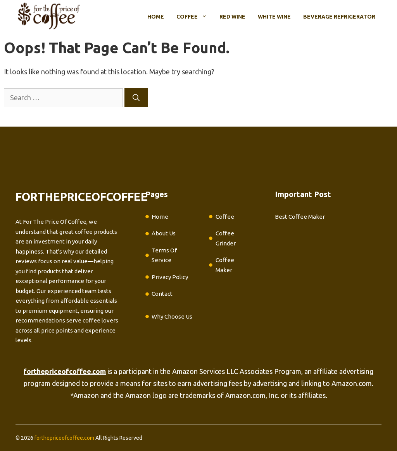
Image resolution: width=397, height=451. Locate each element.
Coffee (194, 16)
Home (155, 17)
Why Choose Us (172, 316)
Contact (162, 293)
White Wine (274, 17)
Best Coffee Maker (300, 216)
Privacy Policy (170, 277)
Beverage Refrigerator (339, 17)
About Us (164, 233)
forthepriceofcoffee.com (64, 438)
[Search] (136, 97)
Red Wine (232, 17)
